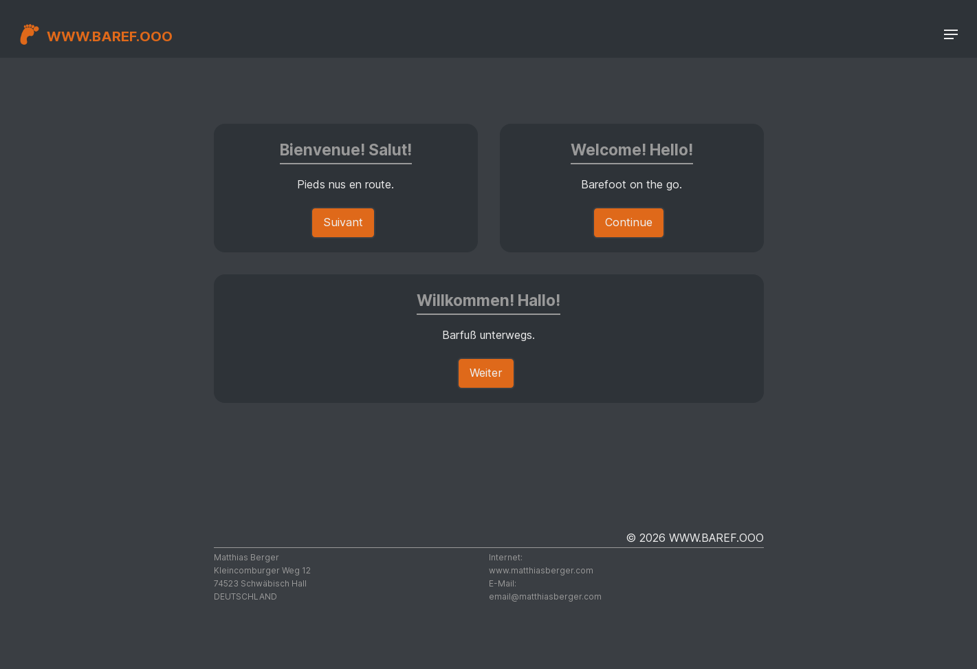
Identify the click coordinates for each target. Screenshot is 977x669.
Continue (628, 222)
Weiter (486, 373)
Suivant (343, 222)
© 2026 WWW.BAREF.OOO (695, 538)
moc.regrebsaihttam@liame (545, 596)
